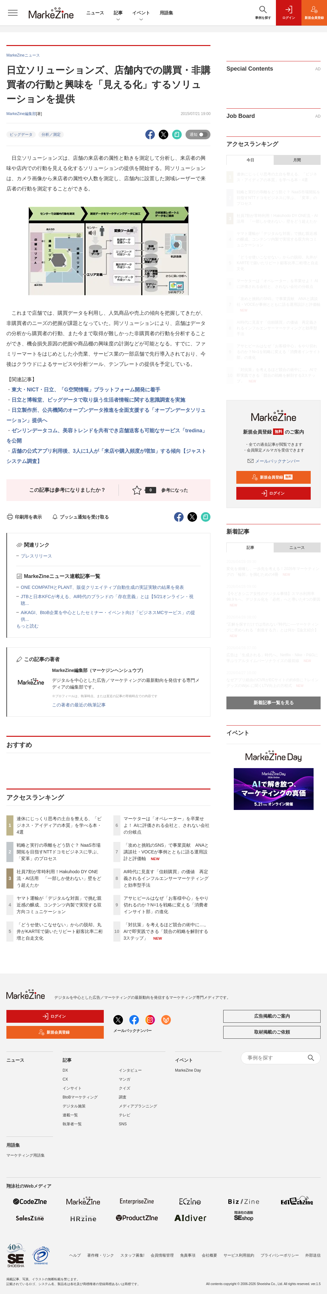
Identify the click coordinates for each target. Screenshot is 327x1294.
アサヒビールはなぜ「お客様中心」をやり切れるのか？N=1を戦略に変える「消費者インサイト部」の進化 (166, 905)
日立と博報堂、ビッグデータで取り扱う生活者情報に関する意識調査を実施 (98, 400)
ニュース (95, 12)
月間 (297, 160)
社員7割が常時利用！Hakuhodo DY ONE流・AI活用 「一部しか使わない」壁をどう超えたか (59, 878)
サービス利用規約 (239, 1255)
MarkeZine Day (188, 1070)
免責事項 (187, 1255)
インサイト (72, 1088)
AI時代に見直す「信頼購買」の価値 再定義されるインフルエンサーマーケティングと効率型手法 (166, 878)
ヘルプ (75, 1255)
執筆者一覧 (72, 1124)
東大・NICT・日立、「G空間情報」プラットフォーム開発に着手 (85, 389)
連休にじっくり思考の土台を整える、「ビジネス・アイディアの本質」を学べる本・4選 (59, 825)
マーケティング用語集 (25, 1155)
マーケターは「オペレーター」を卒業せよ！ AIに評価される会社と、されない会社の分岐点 (166, 825)
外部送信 (313, 1255)
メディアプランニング (138, 1106)
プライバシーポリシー (280, 1255)
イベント (141, 13)
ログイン (273, 493)
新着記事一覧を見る (274, 702)
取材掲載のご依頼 (272, 1032)
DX (65, 1070)
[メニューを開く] (13, 13)
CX (65, 1079)
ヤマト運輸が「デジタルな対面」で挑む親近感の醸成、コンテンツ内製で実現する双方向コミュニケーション (59, 905)
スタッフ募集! (132, 1255)
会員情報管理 (162, 1255)
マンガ (124, 1079)
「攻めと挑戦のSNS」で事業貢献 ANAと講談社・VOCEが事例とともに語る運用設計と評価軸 (166, 852)
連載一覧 (70, 1115)
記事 (118, 13)
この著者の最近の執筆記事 (79, 704)
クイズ (124, 1088)
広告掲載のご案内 (272, 1016)
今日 (250, 160)
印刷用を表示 (24, 517)
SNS (123, 1124)
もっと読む (27, 625)
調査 (122, 1097)
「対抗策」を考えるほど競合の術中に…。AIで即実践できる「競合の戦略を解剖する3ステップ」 (166, 931)
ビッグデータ (21, 134)
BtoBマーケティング (80, 1097)
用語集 (166, 12)
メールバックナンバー (273, 461)
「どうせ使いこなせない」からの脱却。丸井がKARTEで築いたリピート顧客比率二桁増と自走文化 (60, 931)
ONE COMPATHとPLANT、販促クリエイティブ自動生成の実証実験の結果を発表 (102, 587)
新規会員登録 (272, 477)
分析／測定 (51, 134)
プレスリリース (36, 555)
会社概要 (209, 1255)
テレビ (124, 1115)
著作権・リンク (100, 1255)
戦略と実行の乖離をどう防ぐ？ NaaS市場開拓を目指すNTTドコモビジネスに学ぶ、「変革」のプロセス (59, 852)
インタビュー (130, 1070)
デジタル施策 (74, 1106)
